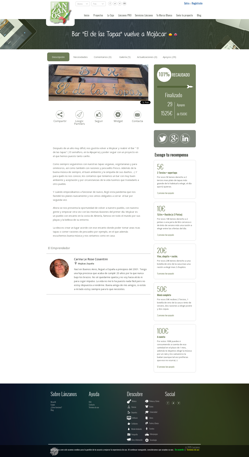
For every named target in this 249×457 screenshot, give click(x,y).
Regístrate (197, 3)
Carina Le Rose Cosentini (91, 259)
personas (161, 193)
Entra (187, 3)
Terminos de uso (193, 449)
